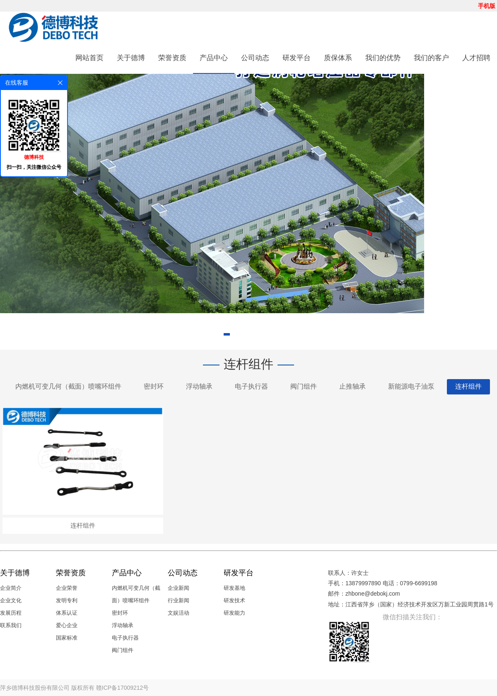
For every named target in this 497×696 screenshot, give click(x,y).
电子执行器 (251, 386)
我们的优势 (382, 58)
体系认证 (66, 613)
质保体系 (338, 58)
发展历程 (11, 613)
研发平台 (296, 58)
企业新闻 (178, 588)
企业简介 (11, 588)
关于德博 (131, 58)
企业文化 (11, 600)
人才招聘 (476, 58)
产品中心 (214, 58)
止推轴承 (352, 386)
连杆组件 (468, 386)
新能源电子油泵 (411, 386)
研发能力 (234, 613)
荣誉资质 (172, 58)
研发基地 (234, 588)
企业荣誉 (66, 588)
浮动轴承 (199, 386)
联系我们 (11, 625)
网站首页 (89, 58)
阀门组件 (303, 386)
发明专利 (66, 600)
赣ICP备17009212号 (122, 687)
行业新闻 (178, 600)
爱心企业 (66, 625)
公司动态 (255, 58)
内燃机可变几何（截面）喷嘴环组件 (68, 386)
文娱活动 (178, 613)
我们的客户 (431, 58)
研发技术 (234, 600)
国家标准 (66, 638)
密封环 (154, 386)
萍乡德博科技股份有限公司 (35, 687)
